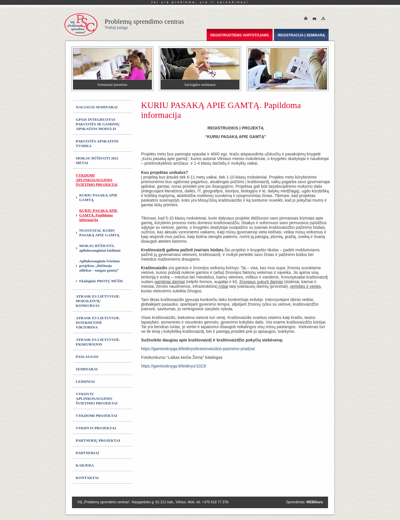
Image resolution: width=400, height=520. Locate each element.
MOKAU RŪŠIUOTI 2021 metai (97, 160)
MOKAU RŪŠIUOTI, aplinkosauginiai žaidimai (100, 248)
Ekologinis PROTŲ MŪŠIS (101, 281)
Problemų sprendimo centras (144, 24)
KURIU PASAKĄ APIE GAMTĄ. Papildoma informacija (98, 215)
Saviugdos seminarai (200, 84)
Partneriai (87, 453)
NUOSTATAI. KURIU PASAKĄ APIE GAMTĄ (99, 232)
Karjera (85, 465)
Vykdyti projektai (96, 428)
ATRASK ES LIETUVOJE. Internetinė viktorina (98, 322)
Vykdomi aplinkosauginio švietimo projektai (97, 180)
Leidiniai (85, 381)
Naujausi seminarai (97, 107)
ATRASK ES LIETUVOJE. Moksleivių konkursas (98, 301)
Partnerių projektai (98, 440)
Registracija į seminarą (301, 35)
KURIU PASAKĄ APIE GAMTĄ (98, 197)
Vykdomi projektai (96, 415)
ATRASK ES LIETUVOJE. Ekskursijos (98, 341)
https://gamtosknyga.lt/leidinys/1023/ (173, 366)
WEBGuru (314, 502)
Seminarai (87, 369)
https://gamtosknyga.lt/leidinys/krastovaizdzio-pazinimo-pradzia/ (198, 348)
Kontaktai (87, 478)
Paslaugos (87, 356)
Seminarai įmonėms (112, 84)
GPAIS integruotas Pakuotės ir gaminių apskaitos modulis (98, 124)
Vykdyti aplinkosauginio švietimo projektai (97, 398)
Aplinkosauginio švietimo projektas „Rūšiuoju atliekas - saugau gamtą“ (99, 265)
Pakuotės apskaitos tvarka (97, 143)
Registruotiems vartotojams (239, 35)
